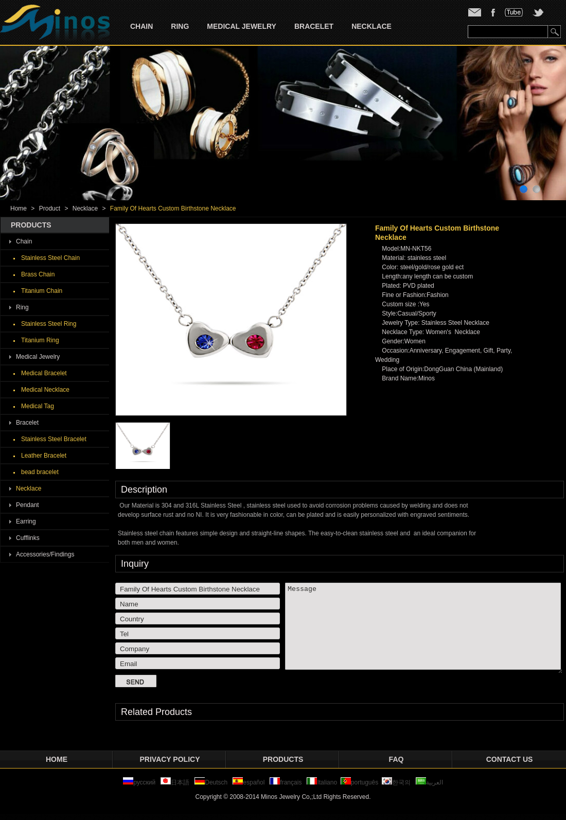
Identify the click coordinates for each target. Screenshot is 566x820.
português (359, 782)
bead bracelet (40, 472)
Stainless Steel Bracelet (53, 439)
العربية (429, 782)
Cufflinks (28, 538)
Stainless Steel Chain (50, 257)
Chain (141, 26)
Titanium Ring (40, 340)
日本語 (176, 782)
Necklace (371, 26)
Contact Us (509, 759)
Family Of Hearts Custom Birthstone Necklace (173, 208)
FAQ (396, 759)
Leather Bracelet (43, 455)
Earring (26, 521)
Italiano (322, 782)
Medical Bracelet (44, 373)
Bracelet (313, 26)
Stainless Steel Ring (48, 323)
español (248, 782)
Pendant (27, 505)
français (286, 782)
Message (423, 628)
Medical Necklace (45, 389)
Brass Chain (38, 274)
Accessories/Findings (45, 554)
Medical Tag (37, 406)
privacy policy (170, 759)
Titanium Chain (41, 290)
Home (18, 208)
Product (49, 208)
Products (283, 759)
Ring (180, 26)
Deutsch (210, 782)
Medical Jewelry (241, 26)
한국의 (396, 782)
